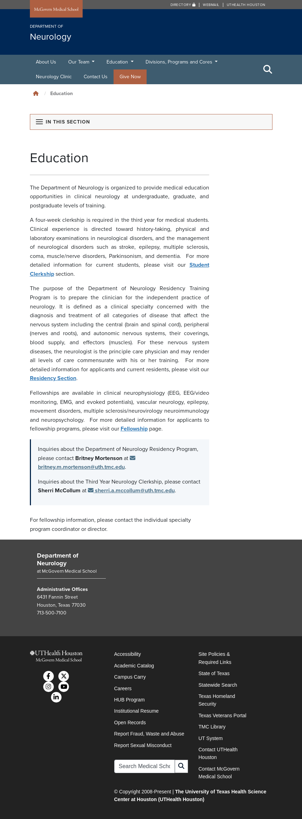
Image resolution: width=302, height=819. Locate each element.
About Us (46, 62)
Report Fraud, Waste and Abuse (149, 734)
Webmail (211, 5)
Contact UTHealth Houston (218, 753)
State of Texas (214, 673)
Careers (123, 688)
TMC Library (212, 727)
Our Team (79, 62)
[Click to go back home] (36, 93)
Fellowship (134, 428)
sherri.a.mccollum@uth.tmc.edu (131, 490)
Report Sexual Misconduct (143, 745)
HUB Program (129, 700)
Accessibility (127, 654)
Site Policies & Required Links (215, 658)
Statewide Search (218, 685)
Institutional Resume (136, 711)
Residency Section (53, 378)
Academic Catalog (134, 665)
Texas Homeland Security (217, 700)
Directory (183, 5)
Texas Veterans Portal (222, 715)
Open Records (130, 722)
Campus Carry (130, 677)
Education (118, 62)
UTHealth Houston (246, 5)
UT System (211, 738)
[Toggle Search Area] (267, 69)
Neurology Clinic (54, 77)
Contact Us (96, 77)
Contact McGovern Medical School (219, 772)
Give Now (130, 77)
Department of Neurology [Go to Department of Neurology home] (57, 559)
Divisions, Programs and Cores (180, 62)
